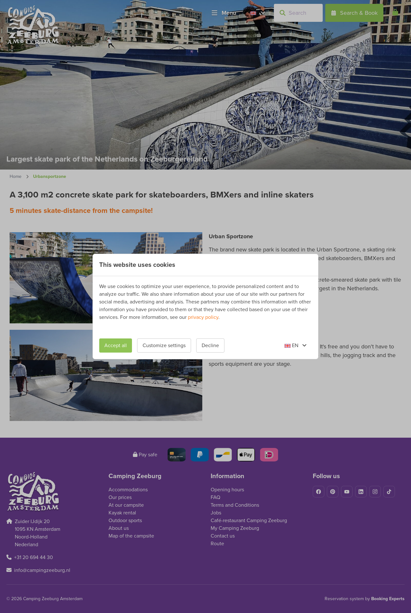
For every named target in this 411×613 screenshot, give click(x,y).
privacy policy (203, 317)
